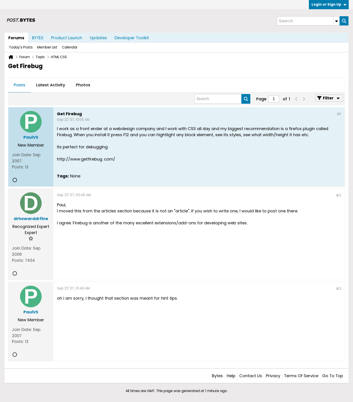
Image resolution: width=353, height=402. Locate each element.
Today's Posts (21, 47)
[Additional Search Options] (336, 20)
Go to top (332, 376)
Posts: (18, 167)
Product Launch (66, 38)
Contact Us (250, 376)
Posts (19, 85)
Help (231, 376)
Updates (98, 38)
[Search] (308, 20)
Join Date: (22, 155)
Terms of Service (301, 376)
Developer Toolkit (132, 38)
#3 (338, 288)
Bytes (217, 376)
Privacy (273, 376)
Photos (83, 85)
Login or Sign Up (329, 4)
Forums (16, 38)
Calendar (69, 47)
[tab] (19, 85)
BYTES (37, 38)
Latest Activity (50, 85)
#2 (338, 195)
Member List (47, 47)
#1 (339, 114)
